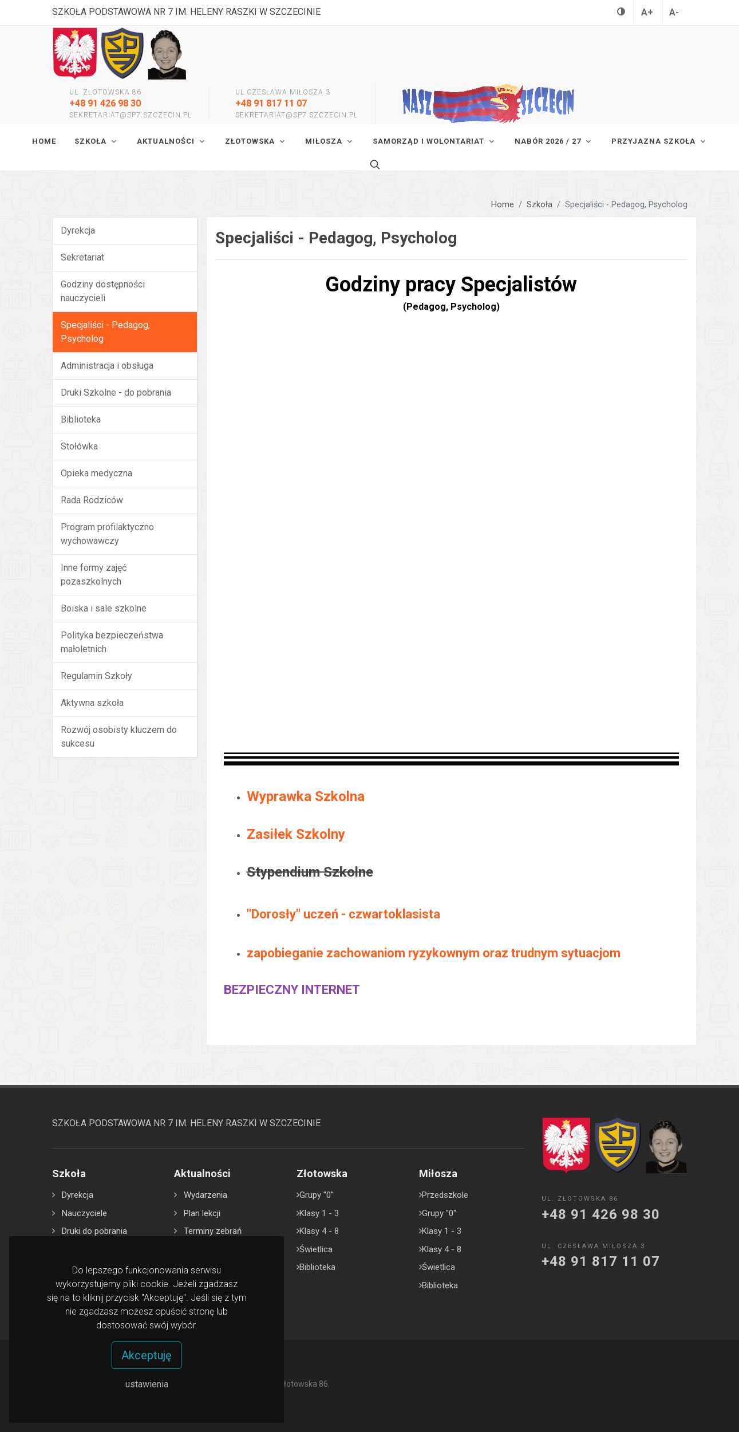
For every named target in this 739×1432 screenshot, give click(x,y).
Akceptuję (146, 1355)
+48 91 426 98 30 (105, 103)
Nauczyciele (84, 1213)
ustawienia (146, 1384)
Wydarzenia (205, 1195)
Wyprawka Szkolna (306, 796)
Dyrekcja (77, 1195)
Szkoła (539, 205)
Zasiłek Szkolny (296, 834)
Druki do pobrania (94, 1231)
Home (502, 205)
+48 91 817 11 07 (271, 103)
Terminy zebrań (213, 1231)
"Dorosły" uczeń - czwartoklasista (343, 914)
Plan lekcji (202, 1213)
